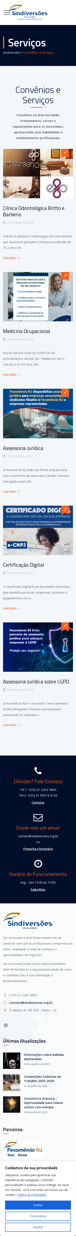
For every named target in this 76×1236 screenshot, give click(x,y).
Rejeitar (38, 1227)
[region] (38, 1198)
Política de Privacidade (31, 1195)
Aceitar (38, 1205)
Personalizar (38, 1216)
